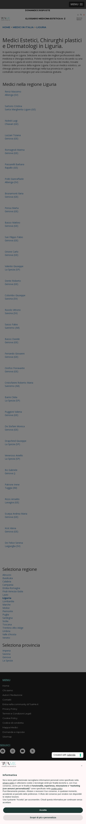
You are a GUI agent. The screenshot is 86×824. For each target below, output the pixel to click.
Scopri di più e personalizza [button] (43, 817)
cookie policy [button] (56, 788)
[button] (81, 765)
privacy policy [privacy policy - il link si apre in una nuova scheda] (9, 783)
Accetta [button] (43, 810)
